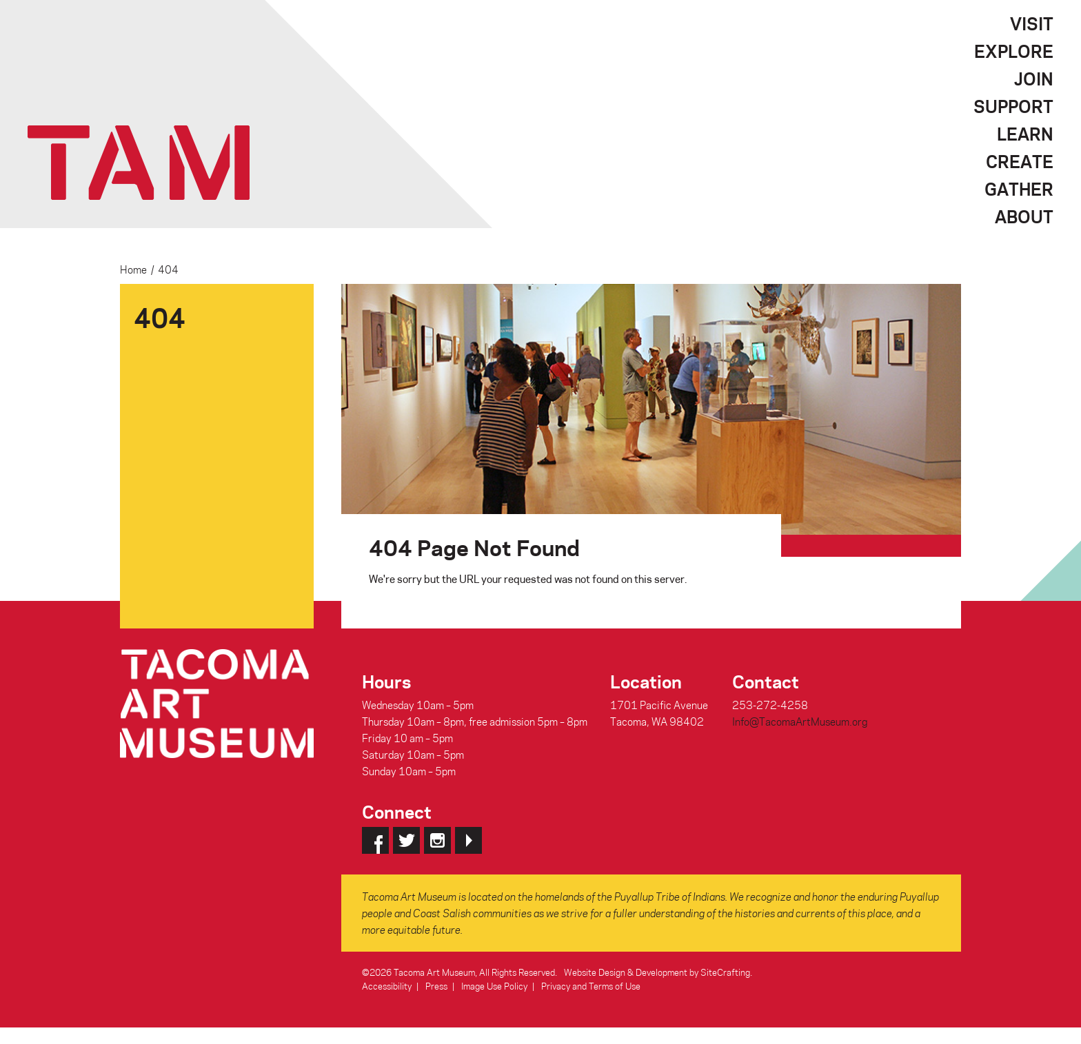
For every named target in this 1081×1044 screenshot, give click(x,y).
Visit (1031, 23)
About (1024, 216)
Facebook (375, 840)
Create (1019, 161)
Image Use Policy (494, 986)
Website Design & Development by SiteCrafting (657, 972)
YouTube (468, 840)
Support (1013, 106)
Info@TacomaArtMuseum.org (799, 721)
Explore (1013, 51)
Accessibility (387, 986)
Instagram (437, 840)
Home (133, 269)
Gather (1018, 189)
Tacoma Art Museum (139, 162)
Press (436, 986)
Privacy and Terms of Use (590, 986)
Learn (1025, 134)
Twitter (406, 840)
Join (1033, 79)
